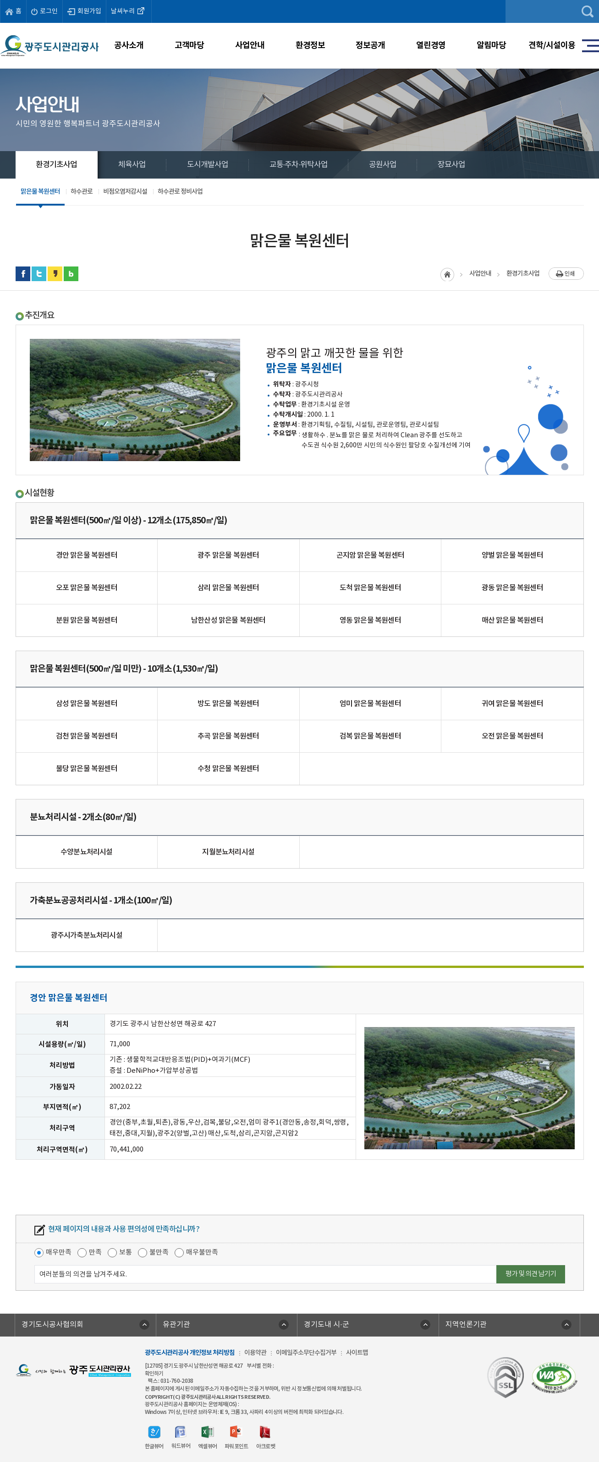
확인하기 (154, 1373)
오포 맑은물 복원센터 (86, 588)
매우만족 (58, 1252)
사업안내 (249, 45)
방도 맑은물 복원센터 (228, 704)
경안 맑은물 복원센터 (86, 555)
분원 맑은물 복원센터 (86, 620)
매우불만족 (202, 1252)
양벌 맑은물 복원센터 (512, 555)
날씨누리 (129, 10)
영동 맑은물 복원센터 (370, 620)
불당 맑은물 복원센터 (86, 769)
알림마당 (491, 45)
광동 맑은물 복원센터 (512, 588)
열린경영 (430, 45)
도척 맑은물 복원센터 (370, 588)
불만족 (159, 1252)
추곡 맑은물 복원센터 (228, 736)
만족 (95, 1252)
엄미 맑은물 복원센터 (370, 704)
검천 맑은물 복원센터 (86, 736)
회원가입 (84, 11)
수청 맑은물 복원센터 (228, 769)
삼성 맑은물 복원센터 (86, 704)
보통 (125, 1252)
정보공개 (370, 45)
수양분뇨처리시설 (86, 852)
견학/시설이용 (551, 45)
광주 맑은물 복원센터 (228, 555)
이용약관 (255, 1353)
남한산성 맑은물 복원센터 (228, 620)
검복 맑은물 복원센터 (370, 736)
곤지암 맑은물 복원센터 (370, 555)
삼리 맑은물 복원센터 (228, 588)
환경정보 (310, 45)
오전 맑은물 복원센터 (512, 736)
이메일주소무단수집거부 (306, 1353)
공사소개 (128, 45)
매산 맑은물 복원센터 (512, 620)
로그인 (44, 11)
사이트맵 (357, 1353)
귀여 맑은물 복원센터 (512, 704)
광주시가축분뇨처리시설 (86, 935)
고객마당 (189, 45)
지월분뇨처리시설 (228, 852)
